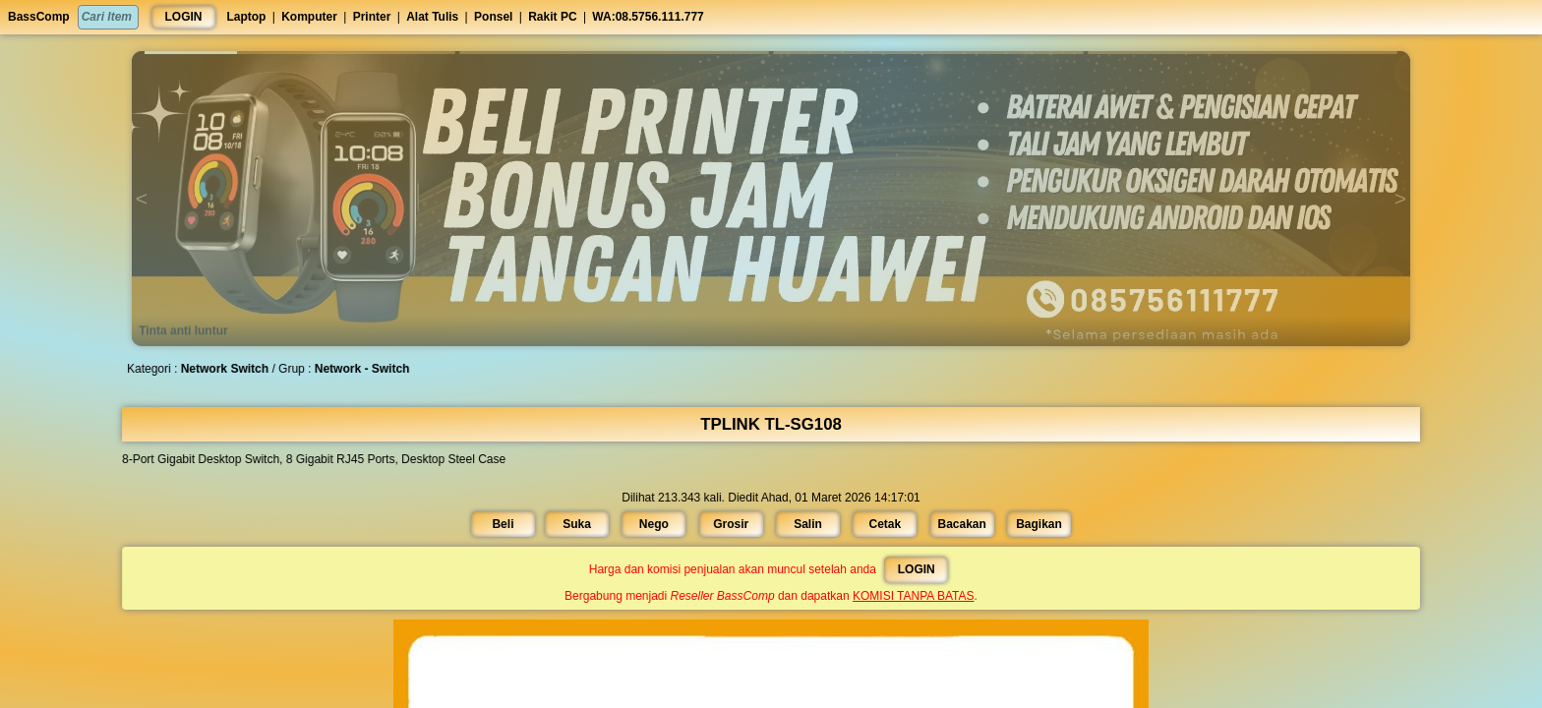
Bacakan (932, 523)
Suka (608, 523)
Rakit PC (552, 17)
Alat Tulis (432, 17)
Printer (372, 17)
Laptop (246, 17)
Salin (801, 523)
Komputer (309, 17)
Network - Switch (426, 369)
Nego (672, 523)
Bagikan (997, 523)
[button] (300, 52)
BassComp (39, 17)
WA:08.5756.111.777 (647, 17)
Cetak (867, 523)
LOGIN (184, 17)
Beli (545, 523)
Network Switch (310, 369)
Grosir (736, 523)
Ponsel (493, 17)
